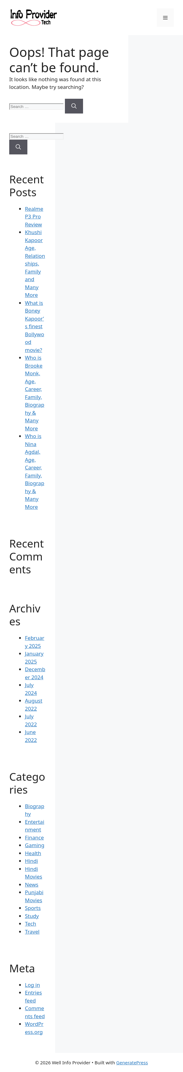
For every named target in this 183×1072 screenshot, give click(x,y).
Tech (30, 923)
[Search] (74, 106)
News (31, 884)
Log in (32, 984)
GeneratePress (132, 1062)
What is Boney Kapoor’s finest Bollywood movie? (34, 326)
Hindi (31, 860)
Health (33, 853)
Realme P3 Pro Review (34, 216)
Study (32, 915)
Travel (32, 931)
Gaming (34, 845)
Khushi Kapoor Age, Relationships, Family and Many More (35, 263)
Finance (34, 837)
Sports (33, 907)
